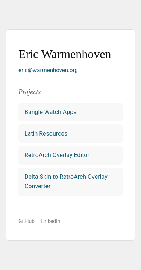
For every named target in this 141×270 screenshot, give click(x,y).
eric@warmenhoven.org (48, 70)
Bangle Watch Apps (50, 112)
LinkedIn (51, 221)
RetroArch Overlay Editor (56, 155)
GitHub (26, 221)
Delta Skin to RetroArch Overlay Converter (66, 181)
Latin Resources (45, 133)
